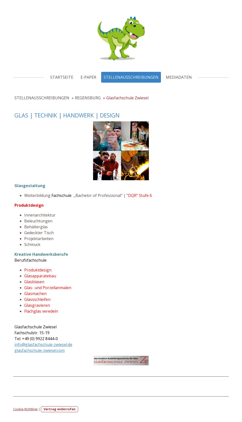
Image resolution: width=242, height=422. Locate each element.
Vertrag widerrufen (59, 409)
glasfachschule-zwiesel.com (39, 350)
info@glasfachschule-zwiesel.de (43, 344)
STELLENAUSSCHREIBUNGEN (131, 77)
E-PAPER (88, 77)
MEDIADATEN (179, 77)
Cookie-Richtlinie (25, 409)
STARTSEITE (61, 77)
